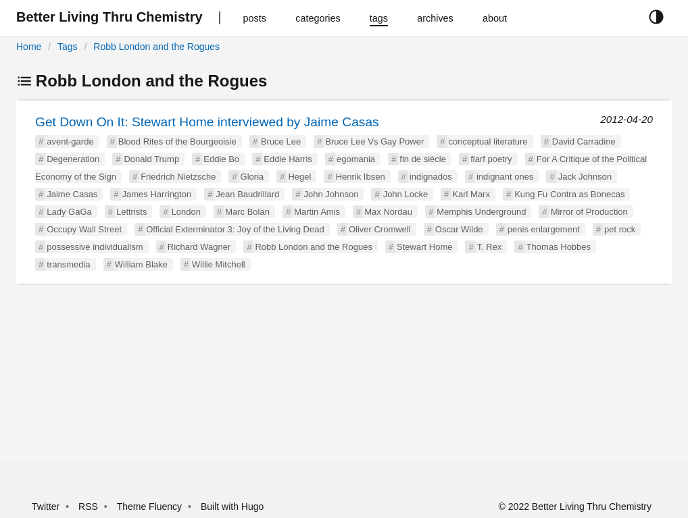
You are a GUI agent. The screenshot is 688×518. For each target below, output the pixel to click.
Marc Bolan (247, 212)
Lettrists (131, 212)
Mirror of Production (589, 212)
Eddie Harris (288, 159)
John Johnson (331, 194)
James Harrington (157, 194)
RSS (88, 506)
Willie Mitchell (218, 264)
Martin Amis (317, 212)
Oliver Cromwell (380, 229)
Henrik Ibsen (360, 177)
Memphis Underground (481, 212)
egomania (356, 159)
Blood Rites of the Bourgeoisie (177, 141)
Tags (67, 46)
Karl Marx (471, 194)
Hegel (299, 177)
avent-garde (70, 141)
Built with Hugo (232, 506)
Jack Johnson (585, 177)
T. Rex (489, 247)
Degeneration (73, 159)
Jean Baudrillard (247, 194)
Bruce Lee (281, 141)
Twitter (45, 506)
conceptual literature (488, 141)
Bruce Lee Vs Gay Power (374, 141)
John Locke (405, 194)
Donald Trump (151, 159)
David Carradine (584, 141)
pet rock (619, 229)
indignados (431, 177)
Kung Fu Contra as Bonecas (569, 194)
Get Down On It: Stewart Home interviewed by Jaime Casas (207, 122)
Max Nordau (388, 212)
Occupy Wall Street (84, 229)
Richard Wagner (199, 247)
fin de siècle (422, 159)
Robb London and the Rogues (156, 46)
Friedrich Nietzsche (178, 177)
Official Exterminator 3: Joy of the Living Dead (235, 229)
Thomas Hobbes (558, 247)
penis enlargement (544, 229)
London (186, 212)
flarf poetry (491, 159)
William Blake (141, 264)
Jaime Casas (72, 194)
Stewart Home (424, 247)
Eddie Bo (221, 159)
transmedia (68, 264)
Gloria (252, 177)
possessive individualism (95, 247)
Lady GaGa (69, 212)
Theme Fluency (151, 506)
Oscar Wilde (459, 229)
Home (28, 46)
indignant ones (505, 177)
